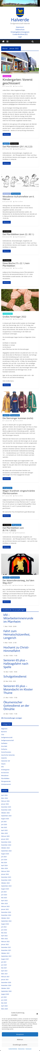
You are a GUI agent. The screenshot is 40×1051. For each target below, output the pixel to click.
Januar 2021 (5, 979)
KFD (2, 767)
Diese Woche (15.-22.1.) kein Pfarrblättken (16, 264)
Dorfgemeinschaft (6, 737)
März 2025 (4, 833)
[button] (37, 1014)
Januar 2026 (5, 804)
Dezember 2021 (6, 947)
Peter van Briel (19, 86)
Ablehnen (20, 1039)
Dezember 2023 (6, 877)
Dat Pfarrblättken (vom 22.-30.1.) (18, 234)
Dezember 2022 (6, 912)
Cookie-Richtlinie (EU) (20, 34)
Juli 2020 (4, 997)
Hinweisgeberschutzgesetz (20, 32)
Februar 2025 (5, 836)
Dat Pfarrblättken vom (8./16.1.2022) (13, 529)
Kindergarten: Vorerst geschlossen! (17, 81)
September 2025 (6, 816)
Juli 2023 (4, 892)
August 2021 (5, 959)
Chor (2, 734)
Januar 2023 (5, 909)
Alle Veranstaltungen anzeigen (11, 718)
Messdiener (7, 193)
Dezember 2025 (6, 807)
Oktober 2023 (5, 883)
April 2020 (4, 1006)
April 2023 (4, 900)
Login (20, 37)
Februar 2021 (5, 976)
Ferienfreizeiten (8, 314)
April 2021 (4, 971)
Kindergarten (7, 76)
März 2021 (4, 974)
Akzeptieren (20, 1034)
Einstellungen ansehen (20, 1045)
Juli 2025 (4, 821)
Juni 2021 (4, 965)
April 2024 (4, 865)
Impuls (3, 764)
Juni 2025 (4, 824)
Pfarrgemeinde (16, 193)
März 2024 (4, 868)
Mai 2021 (4, 968)
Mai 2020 (4, 1003)
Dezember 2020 (6, 982)
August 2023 (5, 889)
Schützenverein (6, 784)
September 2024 (6, 851)
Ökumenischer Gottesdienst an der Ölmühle (16, 705)
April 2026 (4, 795)
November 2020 (6, 985)
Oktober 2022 (5, 918)
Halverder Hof (5, 761)
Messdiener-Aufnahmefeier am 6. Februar (18, 197)
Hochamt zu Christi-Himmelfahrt (16, 649)
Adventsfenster (30, 585)
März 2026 (4, 798)
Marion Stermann (19, 585)
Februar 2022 (5, 941)
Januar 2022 (5, 944)
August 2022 (5, 924)
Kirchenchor (5, 772)
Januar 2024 (5, 874)
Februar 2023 (5, 906)
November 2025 (6, 810)
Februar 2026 (5, 801)
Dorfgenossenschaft (7, 740)
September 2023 (6, 886)
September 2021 (6, 956)
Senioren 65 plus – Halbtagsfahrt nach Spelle (15, 663)
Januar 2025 (5, 839)
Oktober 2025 (5, 813)
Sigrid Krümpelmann (20, 149)
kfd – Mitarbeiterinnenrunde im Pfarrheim (18, 618)
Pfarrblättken (14, 143)
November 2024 (6, 845)
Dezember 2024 (6, 842)
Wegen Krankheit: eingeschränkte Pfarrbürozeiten (19, 492)
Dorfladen (4, 743)
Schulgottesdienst (14, 676)
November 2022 (6, 915)
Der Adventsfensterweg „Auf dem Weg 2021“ (18, 581)
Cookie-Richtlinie (13, 1048)
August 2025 (5, 819)
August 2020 (5, 994)
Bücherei (4, 732)
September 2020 (6, 991)
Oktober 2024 (5, 848)
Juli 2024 (4, 857)
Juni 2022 (4, 930)
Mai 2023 (4, 897)
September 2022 (6, 921)
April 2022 (4, 936)
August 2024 (5, 854)
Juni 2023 (4, 895)
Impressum (28, 1048)
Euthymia (4, 749)
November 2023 (6, 880)
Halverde (20, 20)
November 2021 (6, 950)
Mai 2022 (4, 933)
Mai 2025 (4, 827)
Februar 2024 (5, 871)
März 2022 (4, 938)
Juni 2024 (4, 859)
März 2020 (4, 1009)
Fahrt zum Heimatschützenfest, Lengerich (16, 634)
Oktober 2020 (5, 988)
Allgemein (6, 143)
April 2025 (4, 830)
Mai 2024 (4, 862)
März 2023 (4, 903)
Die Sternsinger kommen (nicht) (18, 418)
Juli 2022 (4, 927)
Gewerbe (4, 758)
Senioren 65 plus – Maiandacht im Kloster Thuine (18, 689)
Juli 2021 (4, 962)
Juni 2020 (4, 1000)
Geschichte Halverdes (8, 755)
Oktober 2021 (5, 953)
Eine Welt (4, 746)
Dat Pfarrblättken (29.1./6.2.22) (17, 146)
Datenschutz (21, 1048)
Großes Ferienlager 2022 (14, 316)
